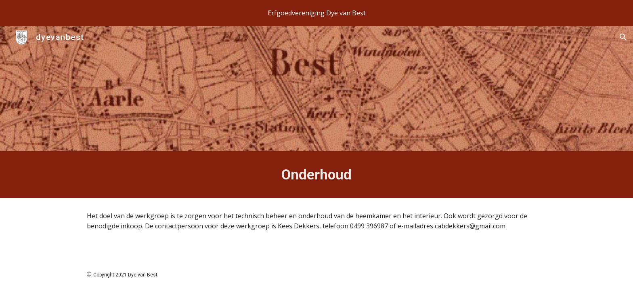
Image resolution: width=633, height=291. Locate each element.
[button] (623, 37)
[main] (316, 174)
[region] (316, 13)
